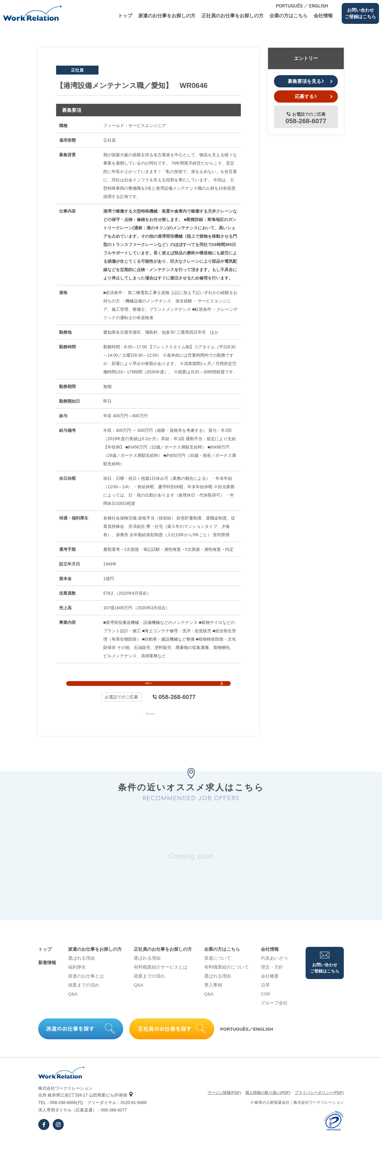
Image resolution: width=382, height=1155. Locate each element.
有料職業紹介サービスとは (160, 981)
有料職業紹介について (226, 981)
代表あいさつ (274, 972)
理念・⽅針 (272, 981)
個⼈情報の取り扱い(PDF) (268, 1107)
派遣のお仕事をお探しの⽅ (166, 15)
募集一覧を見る (148, 727)
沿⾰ (265, 999)
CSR (265, 1008)
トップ (125, 15)
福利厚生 (77, 981)
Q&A (73, 1008)
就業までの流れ (83, 999)
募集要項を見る (306, 81)
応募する (148, 691)
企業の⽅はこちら (288, 15)
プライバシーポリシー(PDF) (319, 1107)
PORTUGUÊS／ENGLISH (246, 1043)
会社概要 (270, 990)
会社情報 (323, 15)
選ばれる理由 (81, 972)
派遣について (217, 972)
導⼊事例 (213, 999)
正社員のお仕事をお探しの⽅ (232, 15)
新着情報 (47, 977)
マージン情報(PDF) (224, 1107)
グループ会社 (274, 1017)
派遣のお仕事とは (86, 990)
